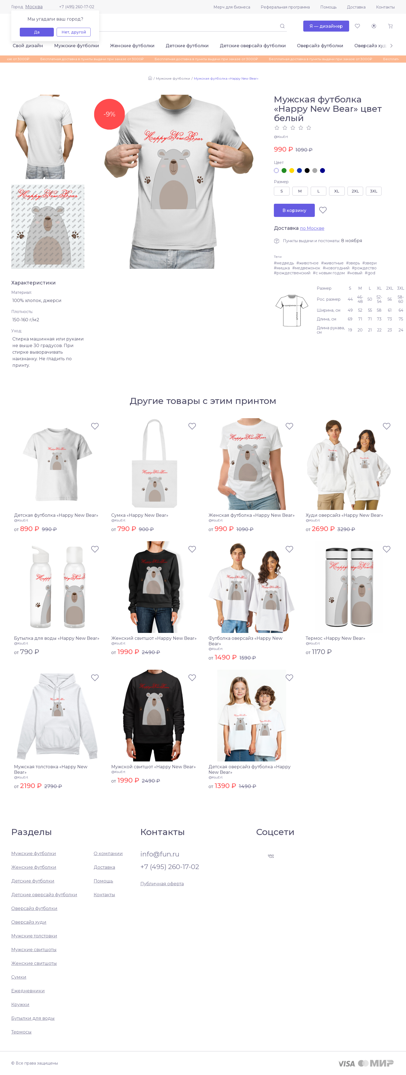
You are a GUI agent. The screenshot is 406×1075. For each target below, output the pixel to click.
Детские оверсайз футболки (253, 45)
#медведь (284, 263)
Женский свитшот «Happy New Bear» (154, 638)
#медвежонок (306, 268)
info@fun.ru (159, 854)
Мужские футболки (76, 45)
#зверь (353, 263)
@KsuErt (281, 137)
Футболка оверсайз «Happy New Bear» (245, 641)
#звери (369, 263)
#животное (307, 263)
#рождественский (292, 272)
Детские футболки (187, 45)
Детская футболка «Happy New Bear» (56, 515)
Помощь (328, 7)
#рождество (364, 268)
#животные (332, 263)
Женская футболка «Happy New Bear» (251, 515)
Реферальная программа (285, 7)
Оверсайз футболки (320, 45)
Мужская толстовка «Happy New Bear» (50, 769)
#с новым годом (329, 272)
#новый (354, 272)
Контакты (385, 7)
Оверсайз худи (372, 45)
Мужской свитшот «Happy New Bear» (153, 766)
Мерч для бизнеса (231, 7)
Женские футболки (132, 45)
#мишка (282, 268)
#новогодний (336, 268)
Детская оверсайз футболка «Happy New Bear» (249, 769)
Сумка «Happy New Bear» (139, 515)
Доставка (356, 7)
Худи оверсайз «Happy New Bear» (344, 515)
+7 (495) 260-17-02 (76, 6)
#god (370, 272)
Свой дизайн (28, 45)
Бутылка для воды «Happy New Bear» (56, 638)
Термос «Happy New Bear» (335, 638)
